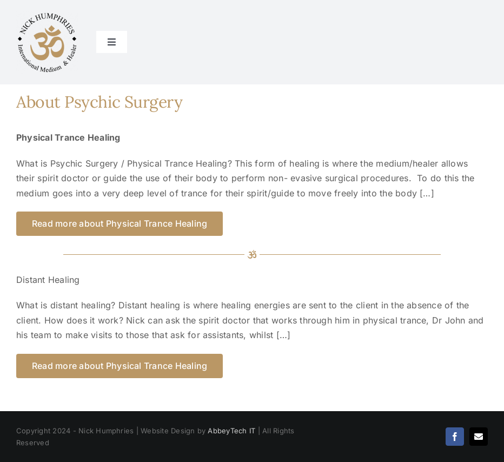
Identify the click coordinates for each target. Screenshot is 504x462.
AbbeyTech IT (231, 430)
